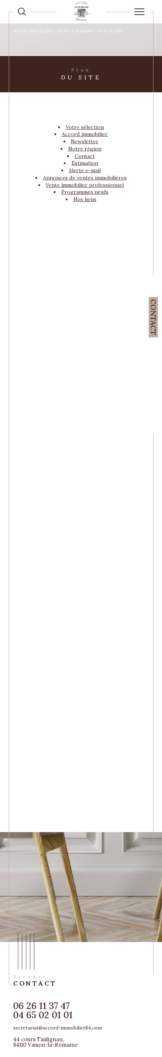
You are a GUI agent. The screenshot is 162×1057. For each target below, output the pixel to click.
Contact (153, 317)
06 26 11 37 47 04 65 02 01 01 (43, 1010)
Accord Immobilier (85, 134)
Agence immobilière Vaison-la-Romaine (53, 31)
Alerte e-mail (85, 170)
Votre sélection (85, 127)
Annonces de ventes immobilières (85, 177)
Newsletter (85, 141)
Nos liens (84, 199)
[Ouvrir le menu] (139, 11)
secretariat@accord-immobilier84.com (57, 1028)
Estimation (85, 163)
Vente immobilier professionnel (85, 185)
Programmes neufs (84, 192)
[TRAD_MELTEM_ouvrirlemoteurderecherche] (22, 11)
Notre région (84, 148)
